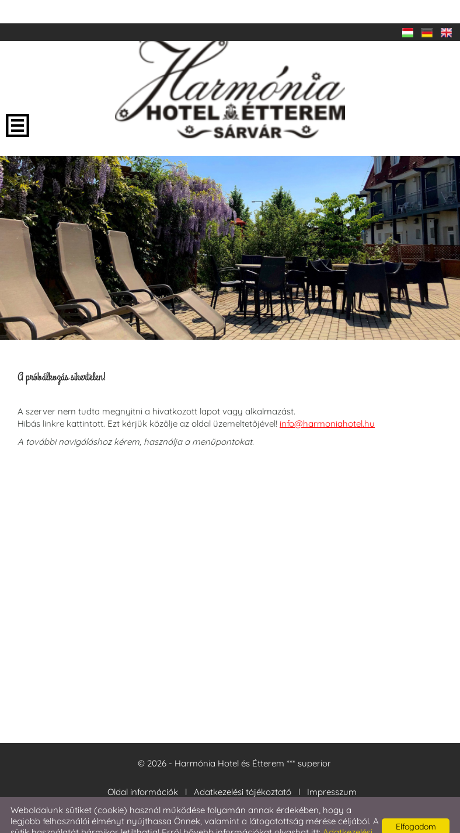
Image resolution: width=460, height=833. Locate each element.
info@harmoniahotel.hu (327, 400)
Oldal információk (142, 768)
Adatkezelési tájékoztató (242, 768)
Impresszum (332, 768)
